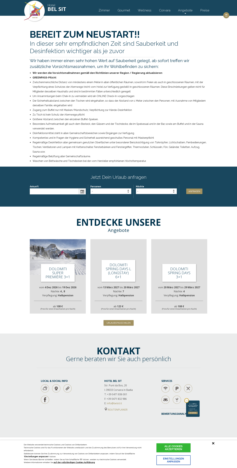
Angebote (185, 10)
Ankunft (58, 189)
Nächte (156, 189)
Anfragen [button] (194, 191)
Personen (110, 189)
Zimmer (104, 10)
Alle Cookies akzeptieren (173, 448)
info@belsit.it (114, 403)
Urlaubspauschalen (119, 322)
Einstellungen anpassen (173, 460)
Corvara (164, 10)
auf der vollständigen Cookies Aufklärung (74, 462)
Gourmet (124, 10)
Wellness (144, 10)
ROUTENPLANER (116, 409)
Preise (204, 10)
